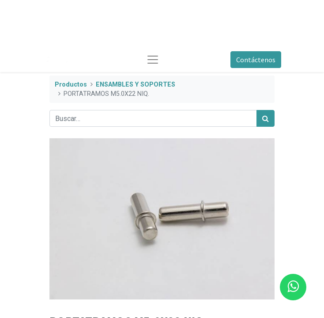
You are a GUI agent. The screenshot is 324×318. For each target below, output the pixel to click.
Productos (71, 84)
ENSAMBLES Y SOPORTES (135, 84)
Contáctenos (255, 59)
